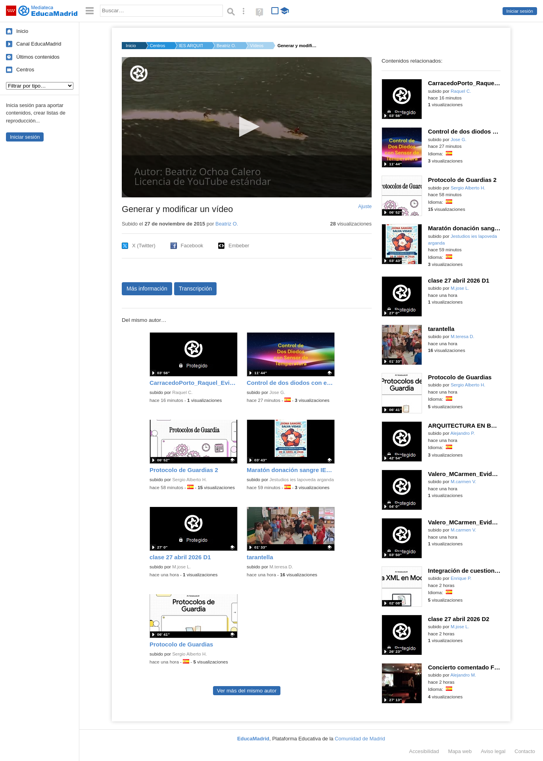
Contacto (524, 751)
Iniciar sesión (520, 11)
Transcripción (195, 288)
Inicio (22, 31)
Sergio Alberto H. (189, 479)
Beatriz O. (226, 45)
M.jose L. (181, 566)
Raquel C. (182, 392)
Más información (147, 288)
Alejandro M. (463, 675)
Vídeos (256, 45)
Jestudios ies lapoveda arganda (301, 479)
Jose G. (277, 392)
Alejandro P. (463, 433)
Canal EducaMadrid (38, 44)
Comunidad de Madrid (360, 739)
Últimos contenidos (37, 57)
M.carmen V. (463, 481)
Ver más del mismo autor (246, 691)
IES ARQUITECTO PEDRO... (191, 45)
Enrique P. (461, 578)
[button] (247, 126)
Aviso (493, 751)
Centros (25, 70)
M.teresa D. (281, 566)
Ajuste (365, 206)
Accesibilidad (424, 751)
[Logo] (139, 73)
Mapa (460, 751)
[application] (247, 127)
